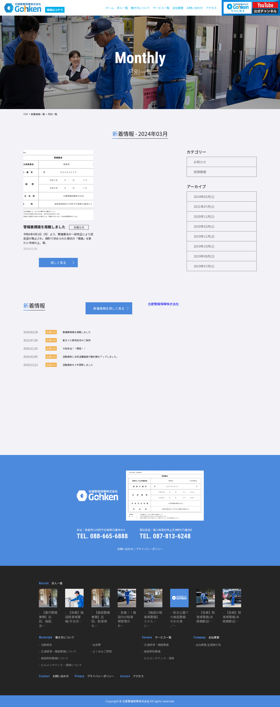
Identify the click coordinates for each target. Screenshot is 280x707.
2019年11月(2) (204, 236)
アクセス (211, 8)
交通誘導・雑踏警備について (58, 651)
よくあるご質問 (102, 651)
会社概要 (177, 8)
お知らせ (200, 162)
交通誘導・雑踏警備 (156, 645)
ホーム (110, 8)
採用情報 (200, 171)
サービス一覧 (161, 8)
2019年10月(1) (204, 246)
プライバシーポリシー (149, 549)
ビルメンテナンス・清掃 (159, 658)
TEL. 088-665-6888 (102, 536)
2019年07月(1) (204, 266)
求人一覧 (122, 8)
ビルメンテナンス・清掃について (61, 665)
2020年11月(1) (204, 216)
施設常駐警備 (152, 651)
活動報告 (46, 645)
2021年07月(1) (204, 206)
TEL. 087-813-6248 (165, 536)
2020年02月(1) (204, 226)
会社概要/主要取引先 (208, 645)
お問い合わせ (194, 8)
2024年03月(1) (204, 196)
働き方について (140, 8)
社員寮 (97, 645)
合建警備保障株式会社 (163, 303)
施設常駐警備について (54, 658)
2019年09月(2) (204, 256)
